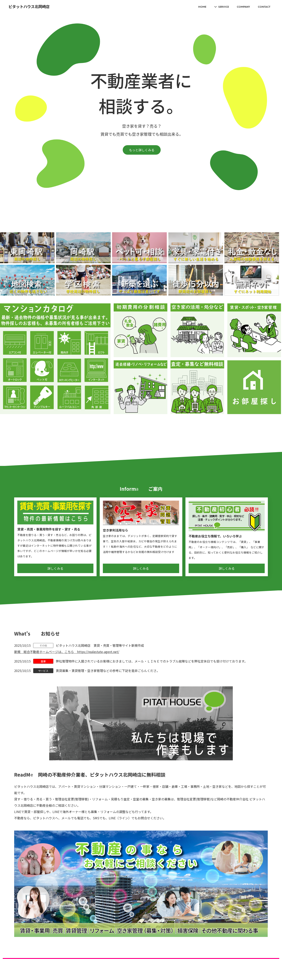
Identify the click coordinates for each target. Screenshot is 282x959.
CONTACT (264, 6)
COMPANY (243, 6)
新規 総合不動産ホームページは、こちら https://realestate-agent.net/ (66, 651)
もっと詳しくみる (141, 150)
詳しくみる (55, 568)
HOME (202, 6)
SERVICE (223, 6)
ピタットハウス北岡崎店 (29, 6)
